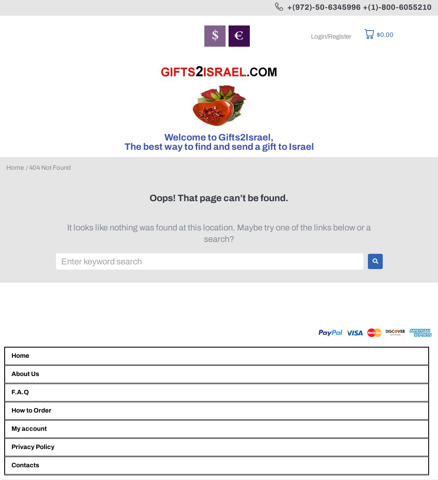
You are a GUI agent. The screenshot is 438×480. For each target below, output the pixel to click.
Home (15, 167)
